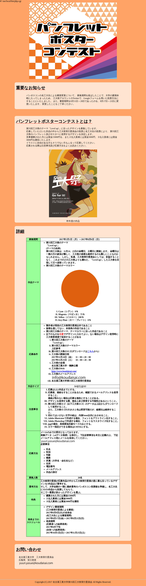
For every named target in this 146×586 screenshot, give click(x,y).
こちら (90, 351)
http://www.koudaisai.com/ (64, 371)
